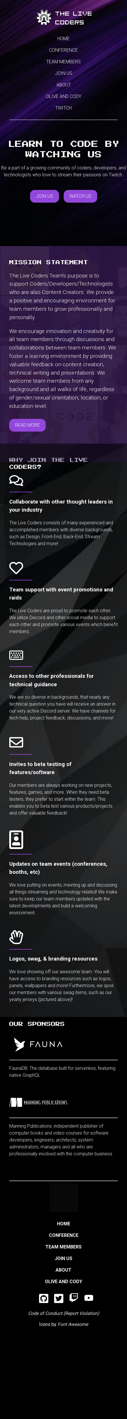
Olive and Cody (63, 96)
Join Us (63, 73)
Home (63, 38)
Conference (63, 50)
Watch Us (80, 196)
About (63, 85)
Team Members (63, 61)
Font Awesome (73, 1324)
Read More (27, 425)
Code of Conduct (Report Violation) (63, 1313)
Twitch (63, 108)
